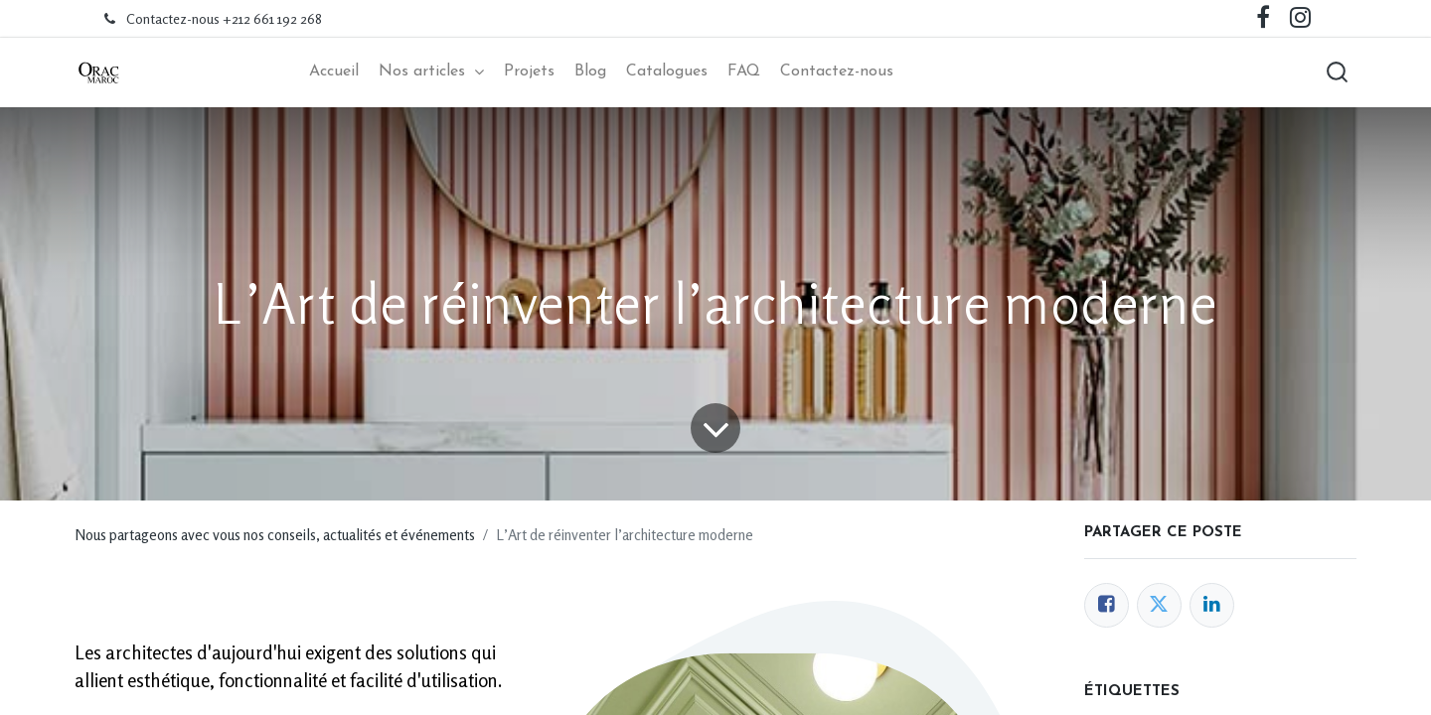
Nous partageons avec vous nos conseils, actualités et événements (275, 534)
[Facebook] (1106, 605)
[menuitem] (334, 72)
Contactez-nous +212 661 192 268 (224, 18)
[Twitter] (1159, 605)
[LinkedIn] (1212, 605)
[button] (1336, 72)
